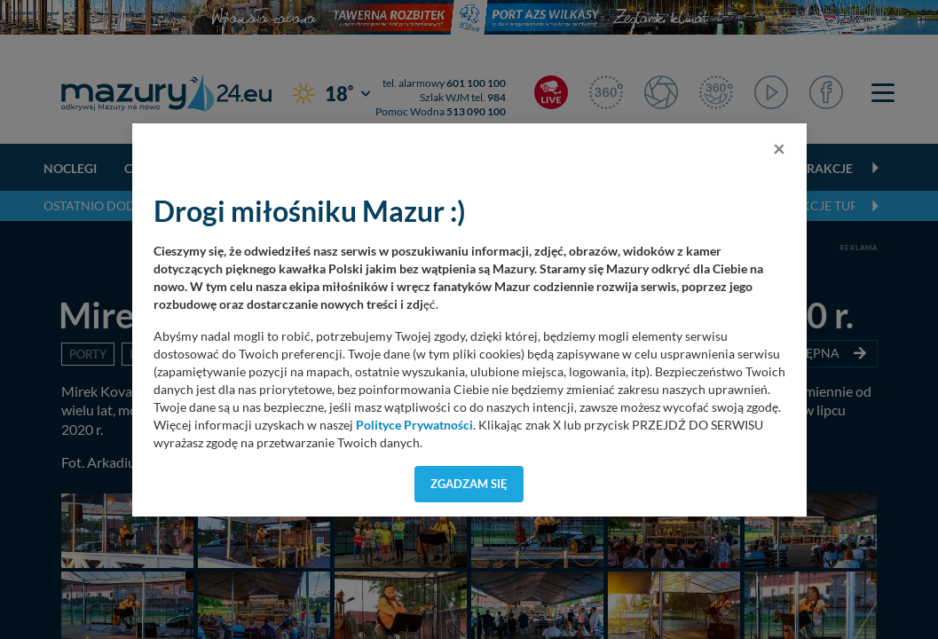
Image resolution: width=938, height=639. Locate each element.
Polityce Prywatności (414, 425)
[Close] (779, 148)
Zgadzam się (469, 484)
